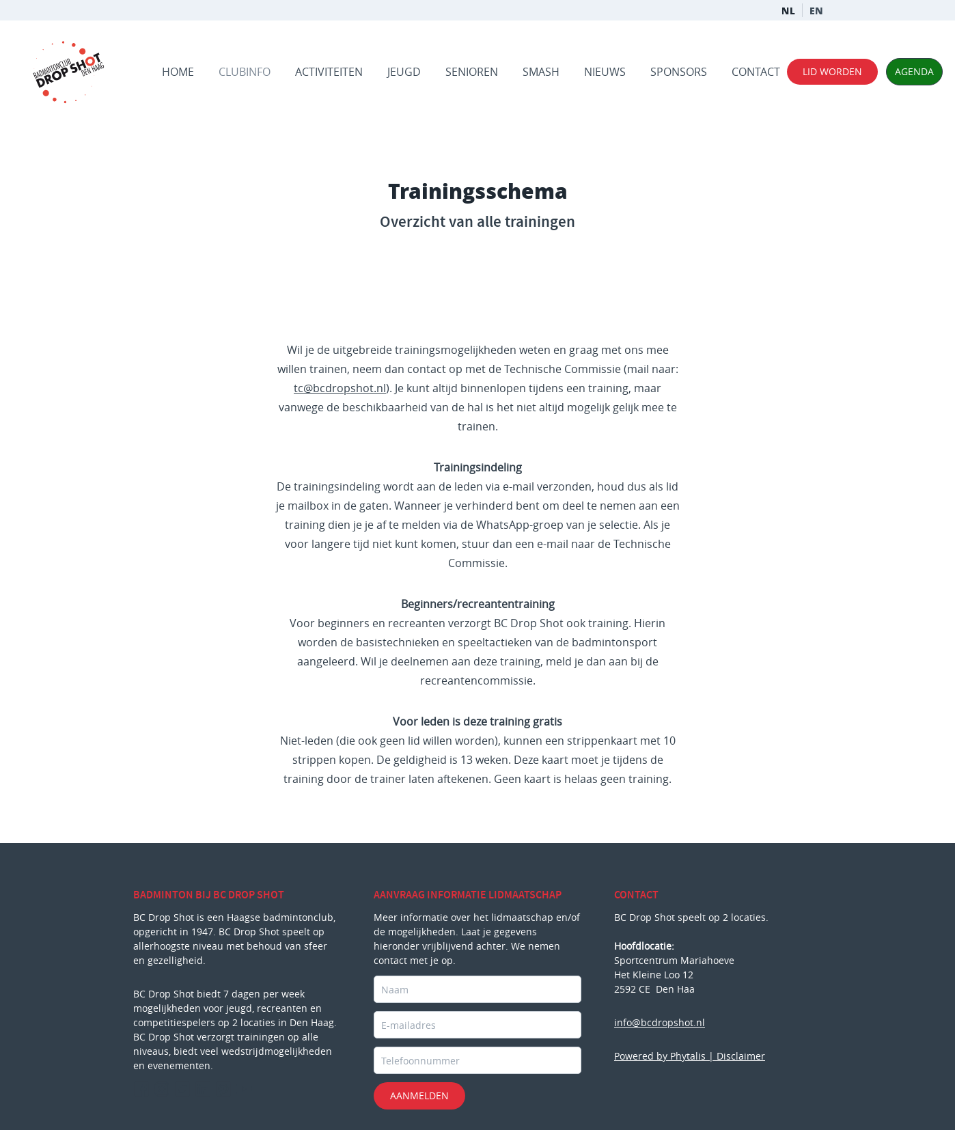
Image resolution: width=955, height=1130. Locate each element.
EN (825, 10)
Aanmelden (419, 1095)
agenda (914, 71)
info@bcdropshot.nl (659, 1022)
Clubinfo (245, 71)
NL (796, 10)
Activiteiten (329, 71)
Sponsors (678, 71)
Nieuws (605, 71)
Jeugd (404, 71)
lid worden (832, 72)
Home (178, 71)
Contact (756, 71)
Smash (541, 71)
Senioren (471, 71)
